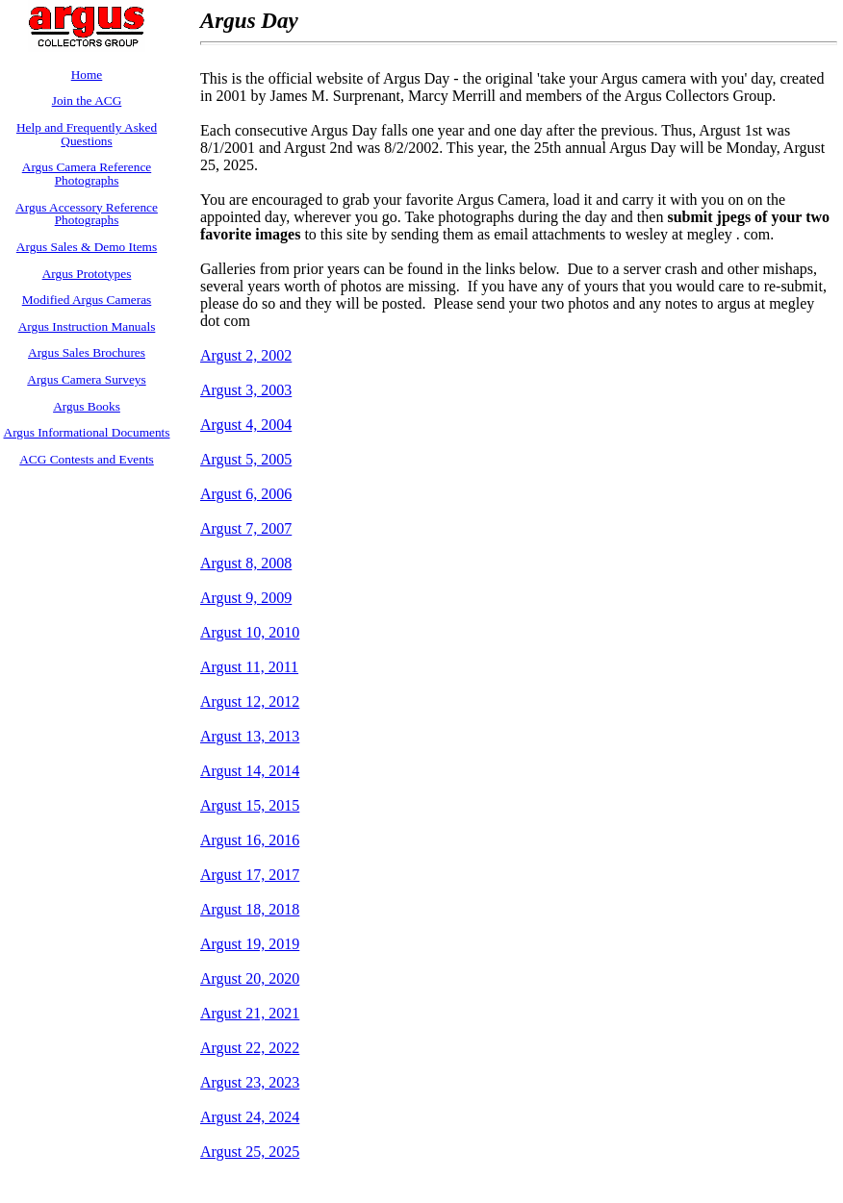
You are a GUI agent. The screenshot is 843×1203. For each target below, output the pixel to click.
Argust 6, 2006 (246, 494)
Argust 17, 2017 (249, 874)
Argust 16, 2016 (249, 840)
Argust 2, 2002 (246, 355)
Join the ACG (87, 100)
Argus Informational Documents (87, 432)
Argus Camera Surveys (86, 379)
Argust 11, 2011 (249, 667)
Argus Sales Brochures (86, 352)
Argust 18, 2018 (249, 909)
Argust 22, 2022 (249, 1048)
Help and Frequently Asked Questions (86, 134)
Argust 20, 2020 (249, 978)
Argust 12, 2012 (249, 701)
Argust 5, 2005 (246, 459)
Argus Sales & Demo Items (86, 246)
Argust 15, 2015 (249, 805)
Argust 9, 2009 (246, 597)
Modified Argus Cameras (87, 299)
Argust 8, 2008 (246, 563)
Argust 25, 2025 (249, 1151)
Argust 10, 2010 (249, 632)
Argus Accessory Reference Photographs (86, 214)
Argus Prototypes (87, 273)
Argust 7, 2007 (246, 528)
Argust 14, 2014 (249, 771)
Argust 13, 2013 (249, 736)
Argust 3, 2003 (246, 390)
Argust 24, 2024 (249, 1117)
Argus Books (86, 406)
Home (87, 74)
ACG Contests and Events (86, 459)
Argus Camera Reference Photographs (86, 174)
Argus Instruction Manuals (87, 326)
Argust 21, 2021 (249, 1013)
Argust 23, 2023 (249, 1082)
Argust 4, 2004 (246, 424)
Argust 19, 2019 (249, 944)
